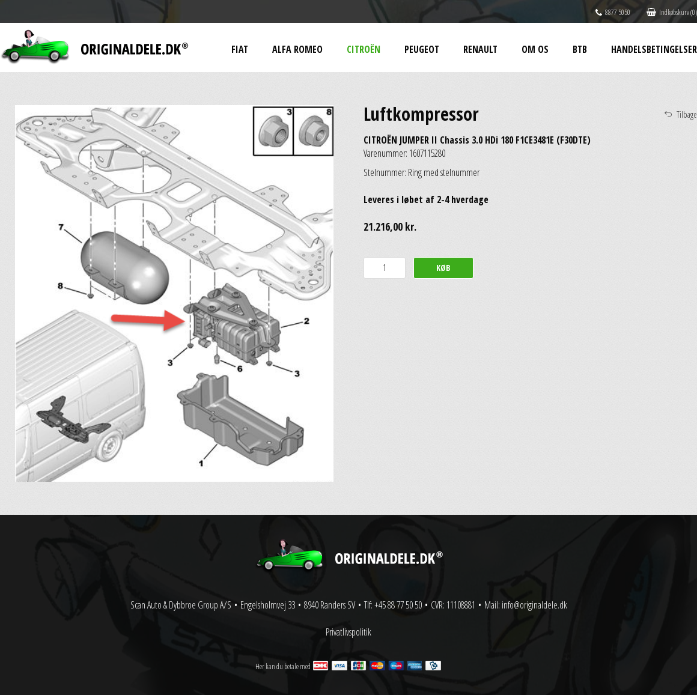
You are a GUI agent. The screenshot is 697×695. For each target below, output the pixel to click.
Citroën (363, 49)
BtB (580, 49)
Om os (535, 49)
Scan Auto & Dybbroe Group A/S (180, 605)
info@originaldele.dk (534, 605)
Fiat (239, 49)
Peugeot (421, 49)
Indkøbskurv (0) (672, 12)
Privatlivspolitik (348, 632)
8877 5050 (612, 12)
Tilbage (687, 114)
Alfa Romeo (297, 49)
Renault (480, 49)
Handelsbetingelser (654, 49)
